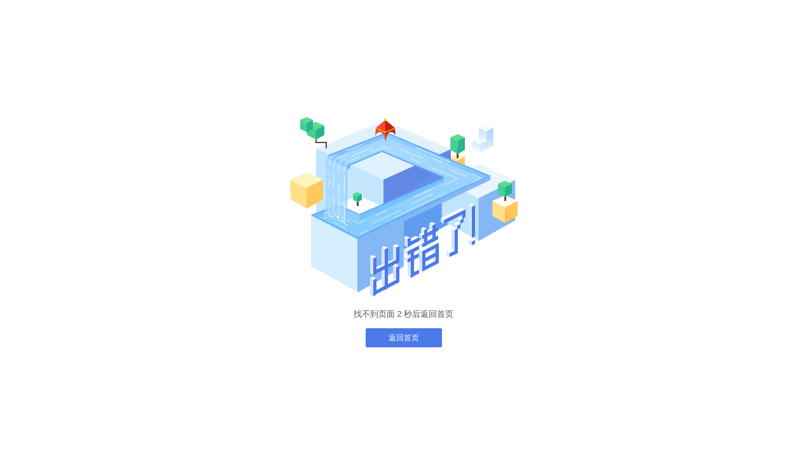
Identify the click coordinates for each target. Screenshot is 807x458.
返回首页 (404, 337)
